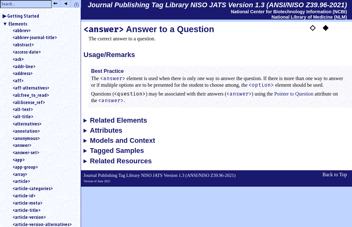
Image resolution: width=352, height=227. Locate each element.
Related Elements (118, 120)
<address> (22, 73)
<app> (19, 159)
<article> (21, 181)
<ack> (18, 59)
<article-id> (24, 195)
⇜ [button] (55, 3)
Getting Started (23, 16)
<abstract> (23, 44)
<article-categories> (33, 188)
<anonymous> (26, 138)
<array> (20, 174)
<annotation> (26, 131)
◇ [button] (312, 27)
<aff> (18, 80)
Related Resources (121, 161)
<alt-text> (23, 109)
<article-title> (26, 210)
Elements (18, 23)
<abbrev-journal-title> (35, 37)
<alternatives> (27, 123)
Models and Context (122, 140)
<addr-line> (24, 66)
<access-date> (27, 52)
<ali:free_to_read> (31, 95)
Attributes (106, 130)
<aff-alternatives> (31, 87)
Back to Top (334, 174)
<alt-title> (23, 116)
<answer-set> (26, 152)
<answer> (22, 145)
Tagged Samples (117, 150)
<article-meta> (27, 203)
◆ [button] (325, 27)
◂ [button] (65, 3)
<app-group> (25, 167)
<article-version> (29, 217)
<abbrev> (22, 30)
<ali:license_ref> (29, 102)
